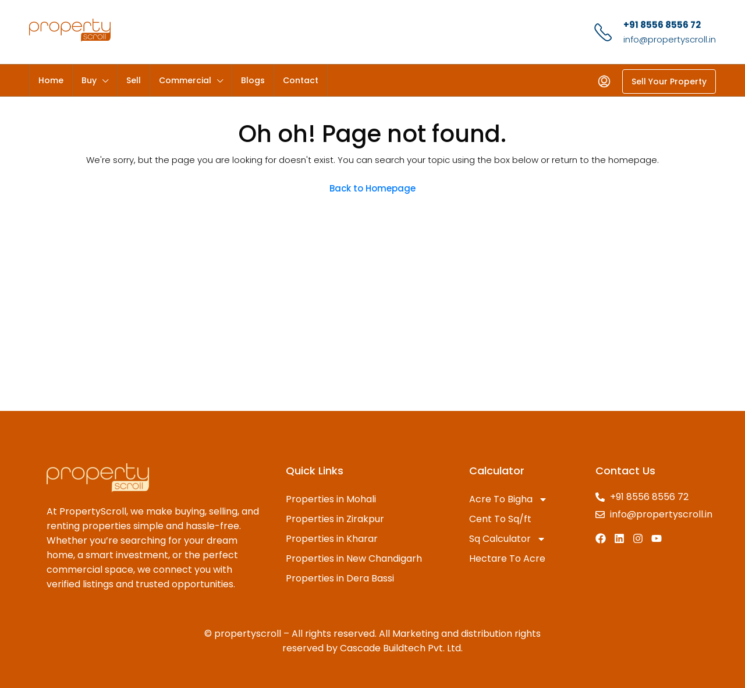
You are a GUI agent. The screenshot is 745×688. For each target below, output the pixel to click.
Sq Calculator (507, 539)
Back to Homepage (372, 188)
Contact (300, 80)
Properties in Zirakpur (335, 519)
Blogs (253, 80)
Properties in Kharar (332, 538)
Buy (89, 80)
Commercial (185, 80)
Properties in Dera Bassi (340, 578)
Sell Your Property (669, 81)
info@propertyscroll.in (669, 39)
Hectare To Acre (507, 558)
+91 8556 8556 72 (662, 25)
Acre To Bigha (508, 499)
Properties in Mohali (331, 499)
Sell (133, 80)
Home (50, 80)
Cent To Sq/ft (500, 519)
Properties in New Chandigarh (354, 558)
